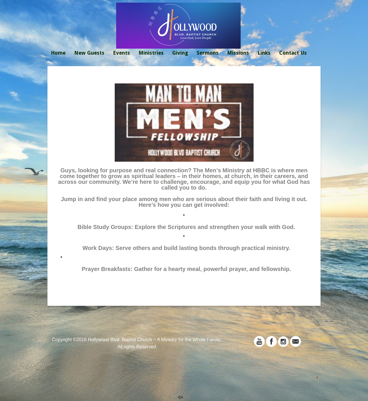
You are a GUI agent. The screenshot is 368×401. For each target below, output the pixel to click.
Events (121, 53)
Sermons (207, 53)
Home (58, 53)
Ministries (151, 53)
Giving (180, 53)
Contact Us (293, 53)
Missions (238, 53)
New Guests (89, 53)
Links (264, 53)
